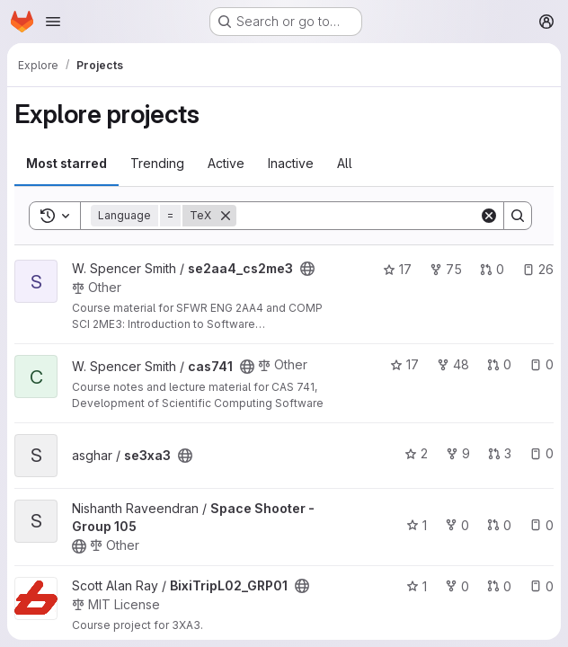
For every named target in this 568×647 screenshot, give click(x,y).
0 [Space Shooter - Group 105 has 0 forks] (457, 525)
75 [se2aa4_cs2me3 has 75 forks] (446, 269)
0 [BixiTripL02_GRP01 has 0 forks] (457, 586)
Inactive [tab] (291, 163)
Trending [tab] (157, 163)
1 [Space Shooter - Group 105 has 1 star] (416, 525)
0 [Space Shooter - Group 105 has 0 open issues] (541, 525)
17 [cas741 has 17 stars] (404, 364)
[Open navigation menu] (53, 21)
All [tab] (344, 163)
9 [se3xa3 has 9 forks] (458, 453)
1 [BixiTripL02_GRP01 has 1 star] (416, 586)
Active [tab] (226, 163)
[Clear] (489, 215)
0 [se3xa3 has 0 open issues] (541, 453)
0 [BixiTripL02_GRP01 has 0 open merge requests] (499, 586)
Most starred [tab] (66, 163)
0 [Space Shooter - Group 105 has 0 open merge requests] (499, 525)
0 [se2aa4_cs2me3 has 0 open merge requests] (492, 269)
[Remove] (225, 215)
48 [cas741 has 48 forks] (453, 364)
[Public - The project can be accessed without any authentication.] (307, 268)
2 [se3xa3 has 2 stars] (416, 453)
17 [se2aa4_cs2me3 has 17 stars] (397, 269)
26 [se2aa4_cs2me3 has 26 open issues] (538, 269)
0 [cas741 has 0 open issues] (541, 364)
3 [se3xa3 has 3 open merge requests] (499, 453)
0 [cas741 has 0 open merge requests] (499, 364)
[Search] (357, 215)
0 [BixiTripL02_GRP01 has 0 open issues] (541, 586)
